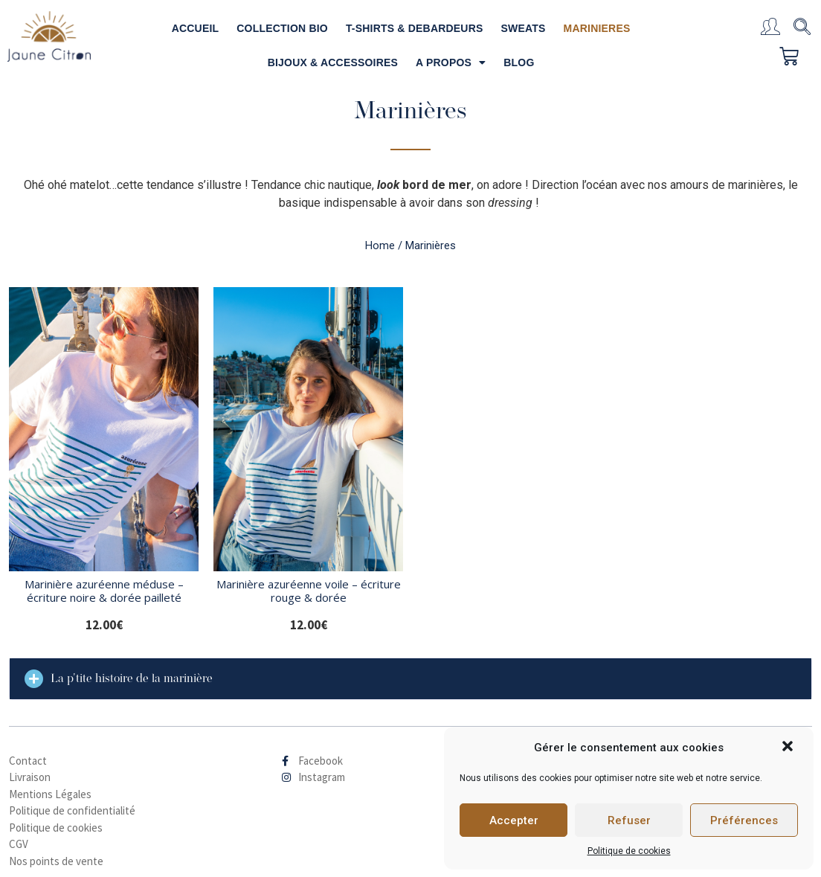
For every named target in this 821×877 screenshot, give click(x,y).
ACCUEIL (195, 28)
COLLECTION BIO (282, 28)
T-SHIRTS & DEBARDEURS (414, 28)
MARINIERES (597, 28)
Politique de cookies (629, 851)
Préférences (744, 820)
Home (380, 245)
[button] (789, 747)
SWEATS (523, 28)
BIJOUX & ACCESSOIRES (333, 62)
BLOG (518, 62)
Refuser (629, 820)
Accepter (513, 820)
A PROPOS (451, 62)
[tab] (410, 678)
